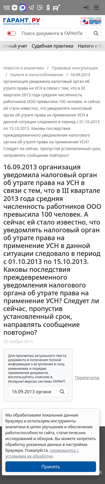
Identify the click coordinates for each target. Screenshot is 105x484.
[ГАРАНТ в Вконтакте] (6, 7)
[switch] (11, 33)
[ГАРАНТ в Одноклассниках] (48, 7)
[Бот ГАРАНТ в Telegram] (39, 7)
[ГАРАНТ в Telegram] (31, 7)
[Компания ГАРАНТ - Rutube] (56, 7)
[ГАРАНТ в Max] (22, 7)
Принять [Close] (50, 467)
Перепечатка (87, 377)
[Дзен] (14, 7)
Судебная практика (52, 46)
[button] (85, 7)
